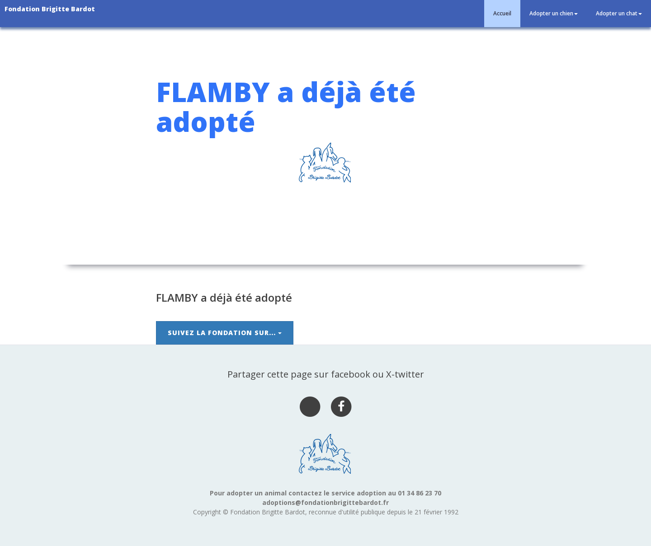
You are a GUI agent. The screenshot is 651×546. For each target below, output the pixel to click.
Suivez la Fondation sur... (225, 332)
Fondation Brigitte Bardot (50, 9)
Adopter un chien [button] (553, 13)
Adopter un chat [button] (619, 13)
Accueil (502, 13)
